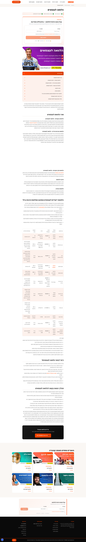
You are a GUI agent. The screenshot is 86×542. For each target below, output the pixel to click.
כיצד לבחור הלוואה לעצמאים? (56, 96)
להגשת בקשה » (43, 37)
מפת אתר (24, 535)
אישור (14, 540)
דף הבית (72, 5)
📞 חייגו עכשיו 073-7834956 (43, 435)
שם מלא (58, 28)
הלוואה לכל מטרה (47, 2)
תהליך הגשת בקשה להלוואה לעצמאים (55, 99)
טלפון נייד (41, 28)
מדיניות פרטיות (23, 531)
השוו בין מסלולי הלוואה (51, 373)
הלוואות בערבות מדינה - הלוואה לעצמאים (53, 83)
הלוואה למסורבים (39, 2)
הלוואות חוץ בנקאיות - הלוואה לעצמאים (53, 85)
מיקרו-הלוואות (57, 88)
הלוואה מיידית (62, 2)
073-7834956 (23, 523)
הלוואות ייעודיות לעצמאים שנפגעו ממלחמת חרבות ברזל (52, 93)
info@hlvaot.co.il (23, 525)
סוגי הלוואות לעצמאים (58, 77)
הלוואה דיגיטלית (55, 2)
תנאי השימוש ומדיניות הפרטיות (49, 34)
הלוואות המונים (57, 91)
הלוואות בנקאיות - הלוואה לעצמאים (54, 80)
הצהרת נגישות (24, 533)
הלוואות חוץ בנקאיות (59, 172)
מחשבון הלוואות (31, 2)
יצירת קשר (24, 529)
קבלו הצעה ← (24, 509)
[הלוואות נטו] (70, 2)
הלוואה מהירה (41, 207)
